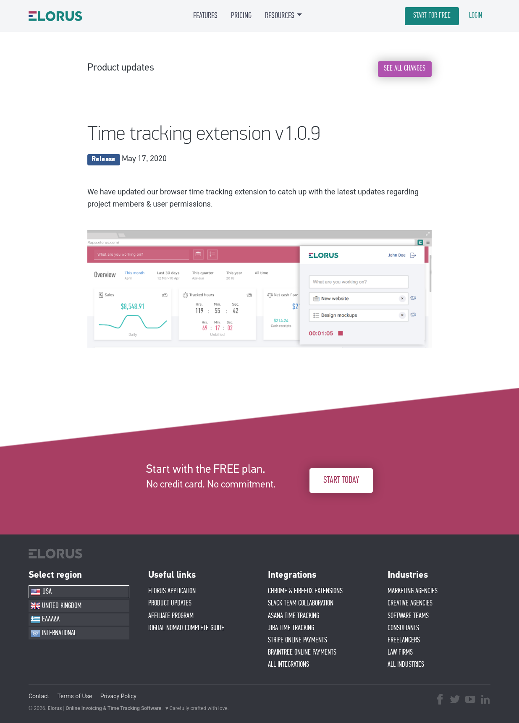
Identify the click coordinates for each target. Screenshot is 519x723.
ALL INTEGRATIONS (288, 664)
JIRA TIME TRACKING (291, 628)
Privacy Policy (118, 696)
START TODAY (341, 480)
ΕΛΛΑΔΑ (45, 620)
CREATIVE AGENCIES (410, 603)
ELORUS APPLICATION (172, 591)
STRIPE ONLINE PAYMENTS (297, 640)
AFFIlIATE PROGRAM (171, 616)
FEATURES (205, 15)
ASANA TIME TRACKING (293, 616)
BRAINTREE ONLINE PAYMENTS (302, 652)
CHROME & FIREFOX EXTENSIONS (305, 591)
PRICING (241, 15)
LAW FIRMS (400, 652)
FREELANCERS (404, 640)
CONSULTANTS (403, 628)
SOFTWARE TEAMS (408, 616)
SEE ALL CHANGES (404, 68)
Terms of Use (74, 696)
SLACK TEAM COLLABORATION (300, 603)
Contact (39, 696)
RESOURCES (279, 15)
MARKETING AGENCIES (413, 591)
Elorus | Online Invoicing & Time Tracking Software (105, 708)
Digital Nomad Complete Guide (186, 628)
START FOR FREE (432, 15)
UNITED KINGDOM (55, 606)
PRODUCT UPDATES (169, 603)
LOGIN (475, 15)
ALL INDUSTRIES (406, 664)
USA (41, 592)
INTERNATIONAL (53, 634)
